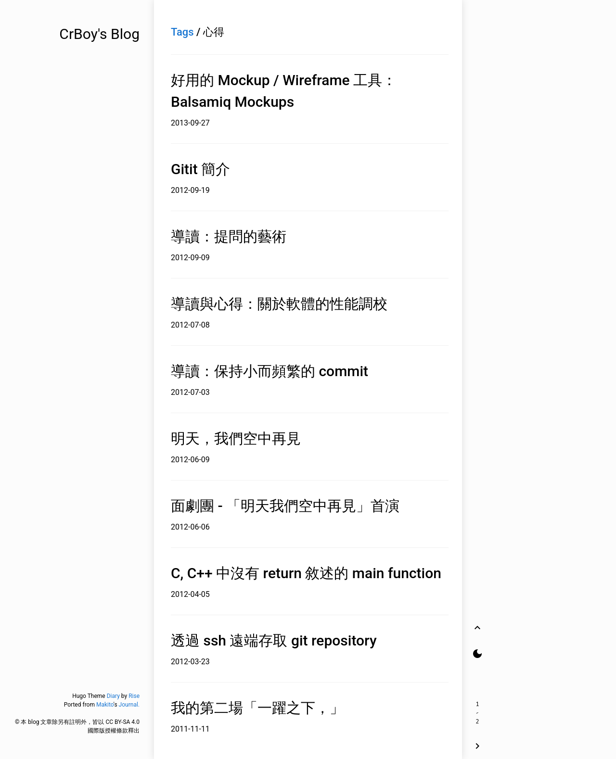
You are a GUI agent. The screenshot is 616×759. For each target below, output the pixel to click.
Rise (134, 696)
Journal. (129, 704)
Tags (182, 32)
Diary (113, 696)
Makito (105, 704)
